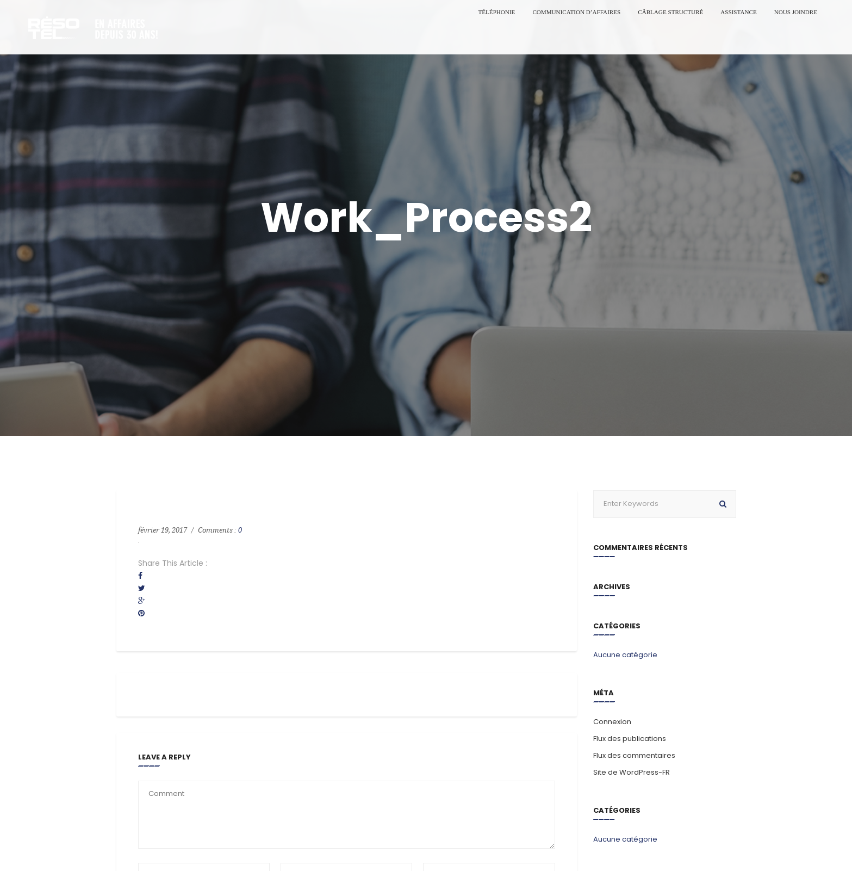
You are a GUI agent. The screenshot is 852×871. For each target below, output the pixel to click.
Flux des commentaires (634, 755)
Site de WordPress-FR (631, 772)
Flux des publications (629, 738)
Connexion (612, 721)
